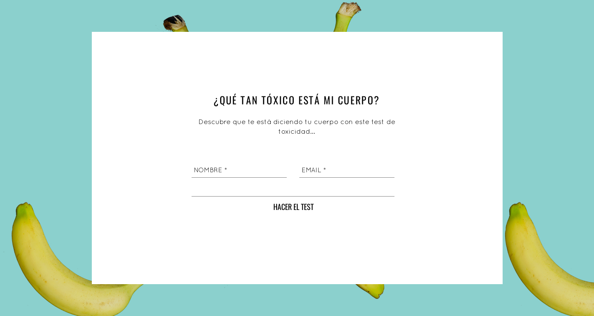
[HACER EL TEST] (293, 207)
